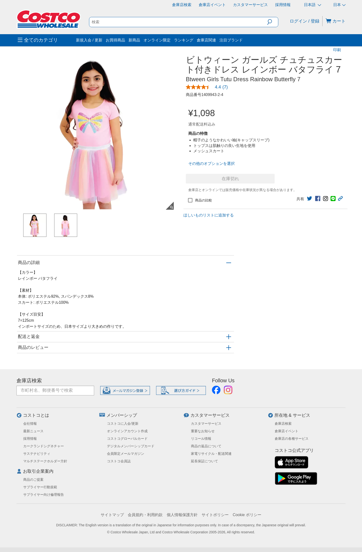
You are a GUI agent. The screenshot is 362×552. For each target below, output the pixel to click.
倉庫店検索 (181, 5)
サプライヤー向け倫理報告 (43, 494)
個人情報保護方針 (182, 515)
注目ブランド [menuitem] (231, 40)
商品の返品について (206, 446)
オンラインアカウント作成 (127, 431)
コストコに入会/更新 (122, 423)
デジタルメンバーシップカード (130, 446)
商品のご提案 (33, 479)
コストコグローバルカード (127, 438)
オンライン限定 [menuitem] (157, 40)
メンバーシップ (121, 415)
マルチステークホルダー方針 (45, 461)
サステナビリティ (36, 454)
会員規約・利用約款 (145, 515)
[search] (178, 22)
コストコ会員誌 (119, 461)
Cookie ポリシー (247, 515)
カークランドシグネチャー (43, 446)
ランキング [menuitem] (183, 40)
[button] (272, 22)
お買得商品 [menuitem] (115, 40)
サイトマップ (112, 515)
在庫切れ (230, 178)
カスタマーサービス (250, 5)
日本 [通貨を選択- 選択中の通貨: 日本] (339, 5)
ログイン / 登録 (304, 21)
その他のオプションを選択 (211, 163)
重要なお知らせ (203, 431)
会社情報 (30, 423)
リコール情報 (201, 438)
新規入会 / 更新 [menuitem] (89, 40)
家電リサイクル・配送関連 (211, 454)
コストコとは (36, 415)
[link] (209, 87)
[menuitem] (46, 40)
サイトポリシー (215, 515)
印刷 (337, 50)
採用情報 (283, 5)
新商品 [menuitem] (134, 40)
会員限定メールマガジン (125, 454)
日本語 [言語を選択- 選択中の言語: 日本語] (312, 5)
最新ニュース (33, 431)
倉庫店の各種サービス (292, 438)
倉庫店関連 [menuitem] (206, 40)
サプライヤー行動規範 (40, 487)
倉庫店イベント (212, 5)
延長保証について (204, 461)
